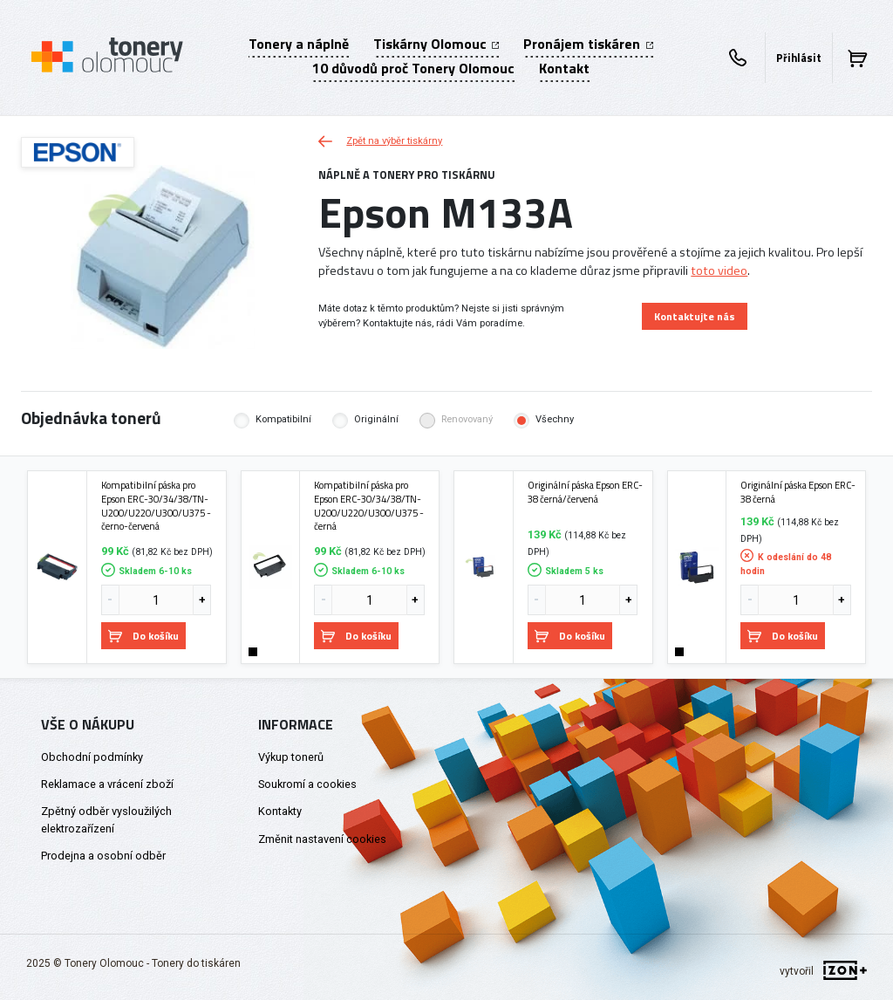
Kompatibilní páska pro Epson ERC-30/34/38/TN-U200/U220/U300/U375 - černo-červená (156, 505)
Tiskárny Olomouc (436, 43)
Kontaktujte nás (694, 316)
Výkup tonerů (291, 757)
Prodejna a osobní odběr (103, 855)
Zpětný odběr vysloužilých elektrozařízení (106, 819)
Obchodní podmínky (92, 757)
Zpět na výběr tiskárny (380, 141)
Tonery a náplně (299, 43)
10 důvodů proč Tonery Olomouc (413, 68)
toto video (719, 270)
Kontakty (280, 811)
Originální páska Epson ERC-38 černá (798, 491)
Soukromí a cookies (307, 784)
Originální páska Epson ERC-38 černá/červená (585, 491)
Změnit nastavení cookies (322, 839)
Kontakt (564, 68)
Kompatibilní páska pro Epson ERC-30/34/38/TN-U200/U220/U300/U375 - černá (369, 505)
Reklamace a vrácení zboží (107, 784)
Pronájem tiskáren (587, 43)
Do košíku (143, 635)
